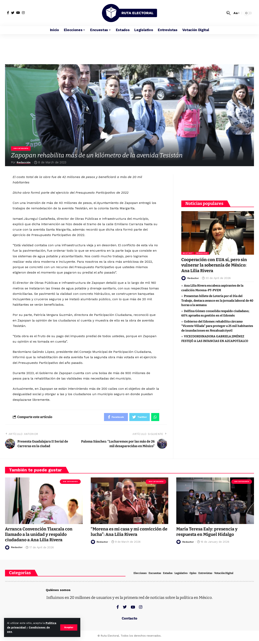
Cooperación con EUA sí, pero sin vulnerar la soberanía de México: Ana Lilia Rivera (214, 265)
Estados (167, 573)
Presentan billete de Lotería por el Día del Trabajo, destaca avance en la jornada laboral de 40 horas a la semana (217, 300)
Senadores (202, 253)
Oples (193, 573)
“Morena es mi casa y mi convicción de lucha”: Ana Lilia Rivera (129, 531)
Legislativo (181, 573)
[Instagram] (23, 12)
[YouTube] (18, 12)
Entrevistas (205, 573)
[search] (228, 13)
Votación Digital (223, 573)
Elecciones (140, 573)
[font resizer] (236, 13)
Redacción (25, 162)
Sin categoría (20, 148)
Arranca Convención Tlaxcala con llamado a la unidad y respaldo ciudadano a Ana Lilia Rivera (38, 534)
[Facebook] (8, 12)
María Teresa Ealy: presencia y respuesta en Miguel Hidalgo (207, 531)
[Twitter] (12, 12)
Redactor (193, 277)
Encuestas (155, 573)
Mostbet (188, 253)
